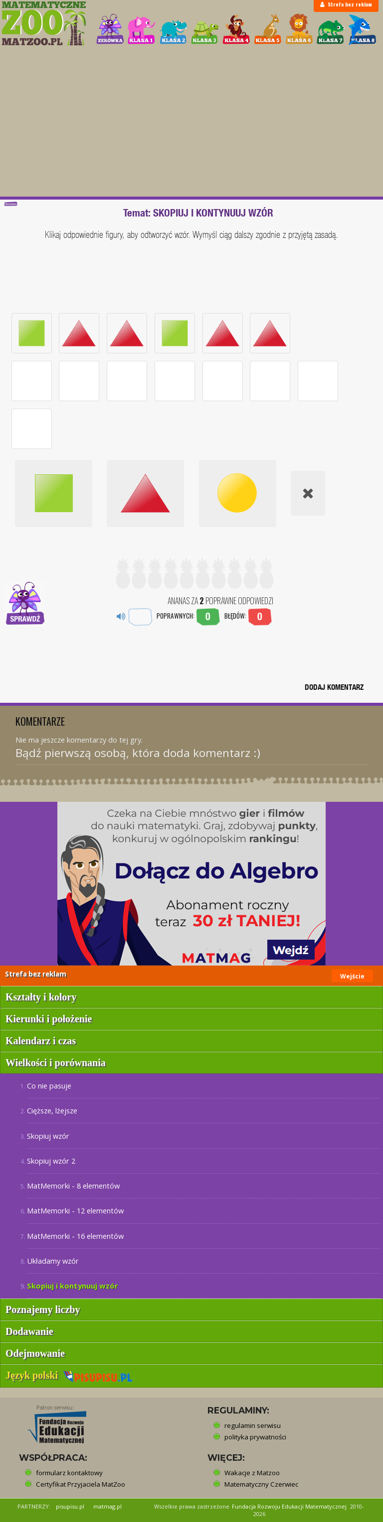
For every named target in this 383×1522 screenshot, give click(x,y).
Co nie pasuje (49, 1085)
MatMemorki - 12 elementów (75, 1210)
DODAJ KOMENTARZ (334, 687)
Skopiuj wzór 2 (51, 1161)
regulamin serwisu (252, 1425)
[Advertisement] (191, 122)
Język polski (69, 1375)
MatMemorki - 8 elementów (73, 1186)
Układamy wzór (53, 1261)
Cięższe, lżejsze (52, 1110)
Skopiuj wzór (48, 1136)
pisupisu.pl (70, 1506)
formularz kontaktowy (69, 1472)
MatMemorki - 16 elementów (75, 1236)
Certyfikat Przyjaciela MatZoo (80, 1484)
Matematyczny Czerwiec (261, 1484)
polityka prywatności (255, 1436)
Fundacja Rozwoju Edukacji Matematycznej (289, 1506)
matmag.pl (107, 1506)
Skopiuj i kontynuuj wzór (72, 1286)
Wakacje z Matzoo (252, 1472)
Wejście (352, 976)
